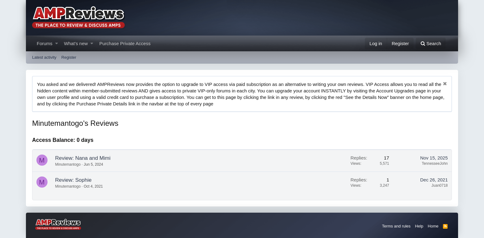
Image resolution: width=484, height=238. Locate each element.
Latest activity (44, 57)
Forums (44, 43)
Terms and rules (396, 226)
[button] (57, 43)
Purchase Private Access (125, 43)
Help (419, 226)
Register (68, 57)
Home (433, 226)
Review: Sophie (73, 180)
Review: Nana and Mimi (83, 158)
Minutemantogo (68, 164)
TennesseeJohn (435, 163)
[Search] (431, 43)
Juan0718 (440, 185)
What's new (76, 43)
